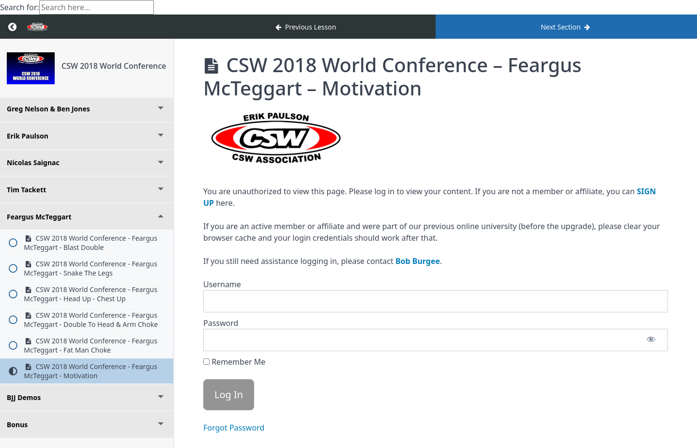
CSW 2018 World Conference (113, 66)
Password (220, 323)
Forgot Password (233, 427)
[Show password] (651, 340)
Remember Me (234, 361)
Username (222, 284)
